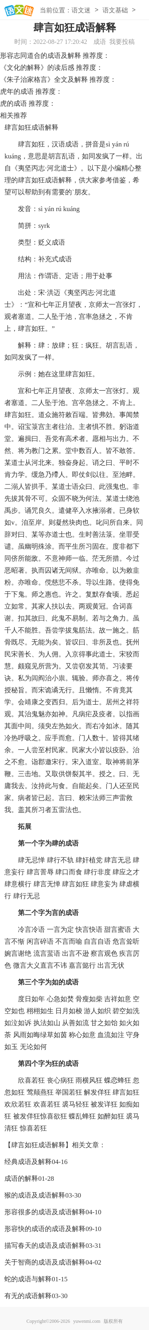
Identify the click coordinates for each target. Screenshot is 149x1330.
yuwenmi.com (86, 1321)
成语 (99, 41)
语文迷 (81, 10)
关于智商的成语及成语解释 (44, 1262)
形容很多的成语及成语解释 (44, 1212)
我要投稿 (122, 41)
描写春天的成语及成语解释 (44, 1245)
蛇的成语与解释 (28, 1279)
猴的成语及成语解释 (34, 1195)
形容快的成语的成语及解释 (44, 1229)
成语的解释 (21, 1178)
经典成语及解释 (28, 1162)
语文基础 (115, 10)
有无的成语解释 (28, 1296)
